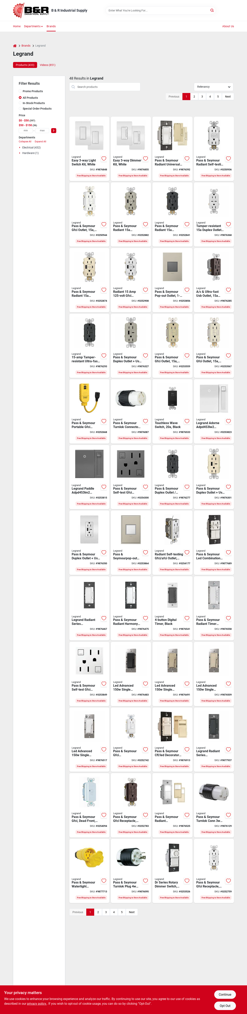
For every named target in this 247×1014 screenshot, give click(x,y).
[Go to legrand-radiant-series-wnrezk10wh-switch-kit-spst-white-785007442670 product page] (89, 149)
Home (17, 26)
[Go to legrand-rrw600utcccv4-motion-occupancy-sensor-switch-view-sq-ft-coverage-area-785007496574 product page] (172, 805)
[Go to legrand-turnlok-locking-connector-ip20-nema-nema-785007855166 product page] (131, 411)
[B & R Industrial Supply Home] (31, 10)
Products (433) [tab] (25, 65)
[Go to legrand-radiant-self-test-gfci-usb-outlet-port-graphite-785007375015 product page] (172, 214)
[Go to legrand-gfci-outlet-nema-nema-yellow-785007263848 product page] (89, 411)
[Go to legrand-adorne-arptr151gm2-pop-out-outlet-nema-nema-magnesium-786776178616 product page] (172, 280)
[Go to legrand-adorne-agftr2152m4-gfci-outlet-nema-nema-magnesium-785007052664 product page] (131, 477)
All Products (30, 98)
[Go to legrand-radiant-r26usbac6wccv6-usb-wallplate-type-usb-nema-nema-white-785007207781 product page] (89, 543)
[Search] (212, 10)
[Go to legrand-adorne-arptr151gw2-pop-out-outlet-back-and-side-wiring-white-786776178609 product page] (131, 543)
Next (228, 96)
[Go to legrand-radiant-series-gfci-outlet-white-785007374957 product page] (131, 280)
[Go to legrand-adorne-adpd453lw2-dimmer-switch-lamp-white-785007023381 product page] (214, 411)
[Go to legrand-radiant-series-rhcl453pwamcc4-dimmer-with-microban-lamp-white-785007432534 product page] (89, 608)
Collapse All (25, 141)
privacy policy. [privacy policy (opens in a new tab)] (37, 1004)
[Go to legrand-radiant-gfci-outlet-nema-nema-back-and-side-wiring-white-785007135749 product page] (131, 740)
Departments (32, 26)
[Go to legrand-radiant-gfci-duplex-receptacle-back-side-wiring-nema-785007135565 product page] (214, 871)
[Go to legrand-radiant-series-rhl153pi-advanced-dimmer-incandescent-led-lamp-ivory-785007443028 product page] (172, 674)
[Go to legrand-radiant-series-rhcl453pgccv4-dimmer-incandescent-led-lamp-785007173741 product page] (214, 740)
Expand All (40, 141)
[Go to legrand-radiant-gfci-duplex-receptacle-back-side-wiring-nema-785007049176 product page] (214, 149)
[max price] (42, 130)
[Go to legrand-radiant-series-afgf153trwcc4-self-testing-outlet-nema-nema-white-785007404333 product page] (172, 543)
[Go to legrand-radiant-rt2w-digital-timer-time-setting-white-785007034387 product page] (214, 608)
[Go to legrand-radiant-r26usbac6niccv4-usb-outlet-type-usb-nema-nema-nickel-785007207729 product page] (131, 346)
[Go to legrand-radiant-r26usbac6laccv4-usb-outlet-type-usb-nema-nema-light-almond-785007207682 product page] (214, 477)
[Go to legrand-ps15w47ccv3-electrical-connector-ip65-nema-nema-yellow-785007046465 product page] (89, 871)
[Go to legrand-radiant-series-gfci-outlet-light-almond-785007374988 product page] (89, 280)
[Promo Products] (20, 91)
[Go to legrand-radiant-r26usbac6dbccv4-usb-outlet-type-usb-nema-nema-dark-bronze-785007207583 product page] (214, 280)
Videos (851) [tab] (47, 65)
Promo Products (33, 91)
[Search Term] (160, 10)
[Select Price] (53, 130)
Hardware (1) (30, 153)
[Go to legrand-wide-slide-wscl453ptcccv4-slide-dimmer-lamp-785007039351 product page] (172, 740)
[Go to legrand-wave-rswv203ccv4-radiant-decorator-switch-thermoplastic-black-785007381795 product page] (172, 411)
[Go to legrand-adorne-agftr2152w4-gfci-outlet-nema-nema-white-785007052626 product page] (89, 674)
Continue (225, 994)
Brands (51, 26)
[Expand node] (20, 147)
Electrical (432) (31, 147)
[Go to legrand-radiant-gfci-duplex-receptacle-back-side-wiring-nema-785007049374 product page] (214, 346)
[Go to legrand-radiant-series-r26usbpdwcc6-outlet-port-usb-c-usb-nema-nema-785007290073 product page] (214, 214)
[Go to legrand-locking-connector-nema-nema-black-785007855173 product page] (131, 871)
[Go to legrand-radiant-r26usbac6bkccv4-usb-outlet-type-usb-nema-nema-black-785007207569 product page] (172, 477)
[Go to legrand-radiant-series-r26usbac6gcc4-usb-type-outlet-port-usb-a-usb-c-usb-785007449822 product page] (89, 346)
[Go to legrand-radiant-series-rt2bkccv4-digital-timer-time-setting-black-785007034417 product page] (172, 608)
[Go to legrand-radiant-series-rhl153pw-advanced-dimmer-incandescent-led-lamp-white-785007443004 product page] (89, 740)
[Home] (15, 46)
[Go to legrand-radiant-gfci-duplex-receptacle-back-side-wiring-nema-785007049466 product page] (172, 346)
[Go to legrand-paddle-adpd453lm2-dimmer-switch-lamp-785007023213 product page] (89, 477)
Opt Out (225, 1006)
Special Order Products (37, 109)
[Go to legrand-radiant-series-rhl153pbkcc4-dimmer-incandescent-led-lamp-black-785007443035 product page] (131, 674)
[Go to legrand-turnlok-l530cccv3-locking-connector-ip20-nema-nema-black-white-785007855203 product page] (214, 805)
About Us (228, 26)
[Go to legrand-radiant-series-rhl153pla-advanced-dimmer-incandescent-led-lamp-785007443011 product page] (214, 674)
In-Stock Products (34, 103)
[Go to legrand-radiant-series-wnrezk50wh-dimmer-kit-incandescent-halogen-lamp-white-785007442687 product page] (131, 149)
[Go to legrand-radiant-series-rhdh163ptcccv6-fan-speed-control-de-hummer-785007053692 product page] (131, 608)
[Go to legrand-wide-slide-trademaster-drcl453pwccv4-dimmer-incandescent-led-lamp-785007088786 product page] (172, 871)
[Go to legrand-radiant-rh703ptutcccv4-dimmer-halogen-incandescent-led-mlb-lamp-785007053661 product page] (172, 149)
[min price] (26, 130)
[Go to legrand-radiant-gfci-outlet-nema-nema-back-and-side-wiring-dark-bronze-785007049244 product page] (131, 805)
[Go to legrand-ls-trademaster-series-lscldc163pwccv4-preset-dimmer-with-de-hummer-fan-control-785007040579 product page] (214, 543)
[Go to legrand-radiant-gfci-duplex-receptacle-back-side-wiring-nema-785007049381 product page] (89, 214)
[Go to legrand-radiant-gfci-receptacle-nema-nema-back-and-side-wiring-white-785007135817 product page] (89, 805)
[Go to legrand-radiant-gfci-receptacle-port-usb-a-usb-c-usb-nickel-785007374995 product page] (131, 214)
